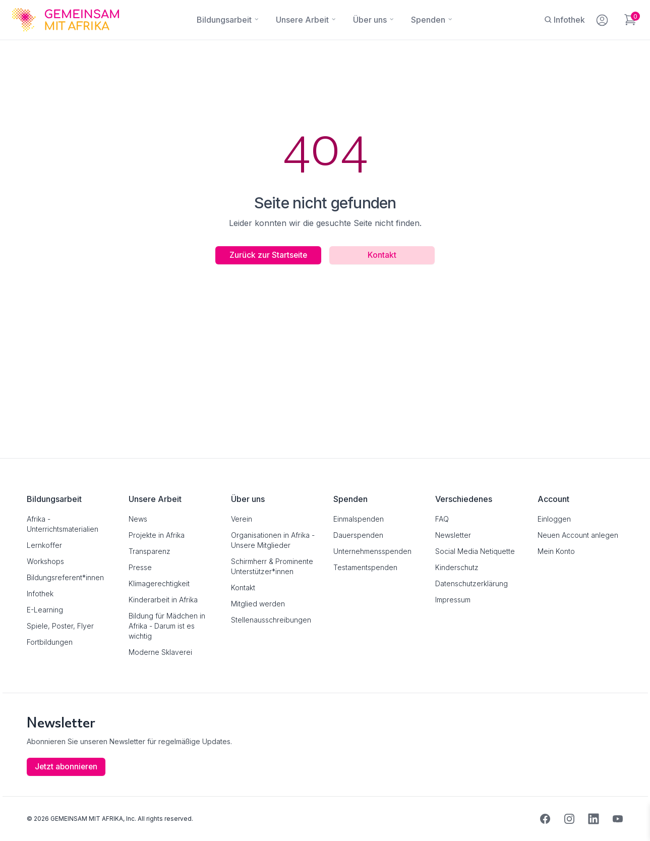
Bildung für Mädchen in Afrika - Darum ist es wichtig (167, 625)
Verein (241, 519)
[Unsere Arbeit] (302, 20)
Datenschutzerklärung (471, 583)
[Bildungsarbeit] (224, 20)
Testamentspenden (365, 567)
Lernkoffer (44, 545)
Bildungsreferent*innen (65, 577)
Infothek (40, 593)
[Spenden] (428, 20)
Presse (140, 567)
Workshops (45, 561)
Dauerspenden (358, 535)
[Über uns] (370, 20)
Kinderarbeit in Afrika (163, 599)
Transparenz (149, 551)
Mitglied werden (258, 603)
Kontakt (384, 255)
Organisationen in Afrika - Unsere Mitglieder (273, 540)
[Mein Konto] (603, 18)
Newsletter (453, 535)
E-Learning (45, 609)
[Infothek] (564, 20)
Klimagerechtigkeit (159, 583)
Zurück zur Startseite (265, 255)
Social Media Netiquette (475, 551)
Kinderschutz (457, 567)
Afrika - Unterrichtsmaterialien (62, 524)
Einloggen (554, 519)
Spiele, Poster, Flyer (60, 626)
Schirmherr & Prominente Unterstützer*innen (272, 566)
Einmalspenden (358, 519)
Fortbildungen (50, 642)
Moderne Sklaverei (160, 652)
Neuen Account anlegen (578, 535)
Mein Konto (556, 551)
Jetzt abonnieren (67, 767)
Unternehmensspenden (372, 551)
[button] (22, 819)
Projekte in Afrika (157, 535)
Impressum (452, 599)
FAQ (442, 519)
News (138, 519)
